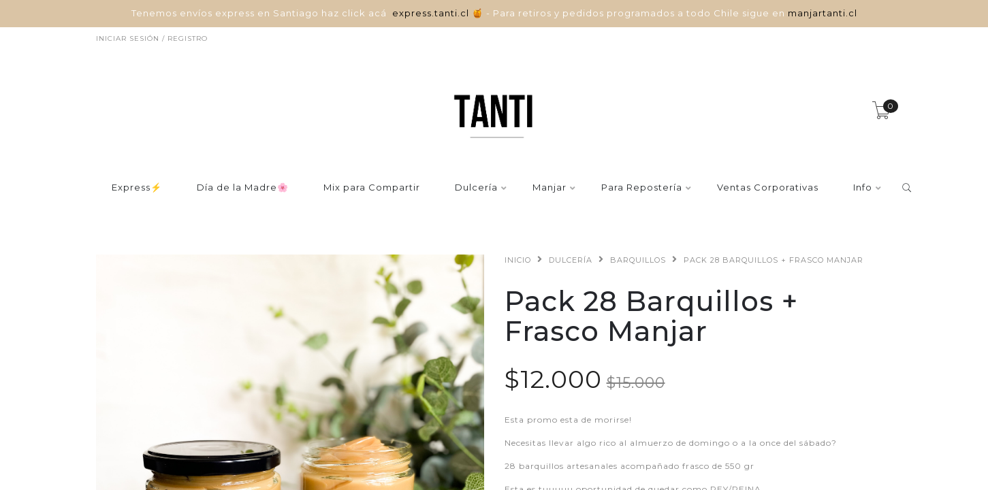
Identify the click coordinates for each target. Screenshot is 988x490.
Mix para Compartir (371, 188)
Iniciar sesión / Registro (152, 38)
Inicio (518, 260)
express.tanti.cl (432, 12)
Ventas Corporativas (767, 188)
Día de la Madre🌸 (243, 188)
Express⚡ (137, 188)
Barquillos (638, 260)
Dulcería (476, 188)
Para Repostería (641, 188)
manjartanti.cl (822, 12)
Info (862, 188)
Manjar (549, 188)
